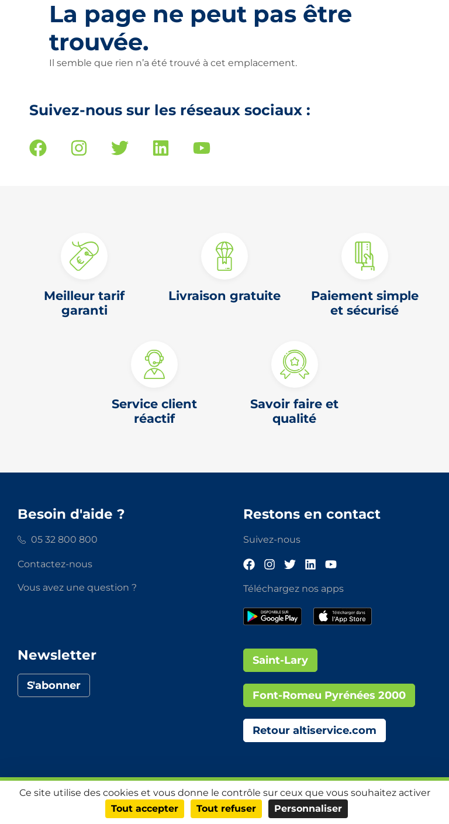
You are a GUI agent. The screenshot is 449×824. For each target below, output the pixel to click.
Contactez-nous (55, 564)
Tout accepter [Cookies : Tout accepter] (144, 808)
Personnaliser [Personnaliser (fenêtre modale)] (308, 808)
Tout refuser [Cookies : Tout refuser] (226, 808)
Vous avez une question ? (77, 587)
